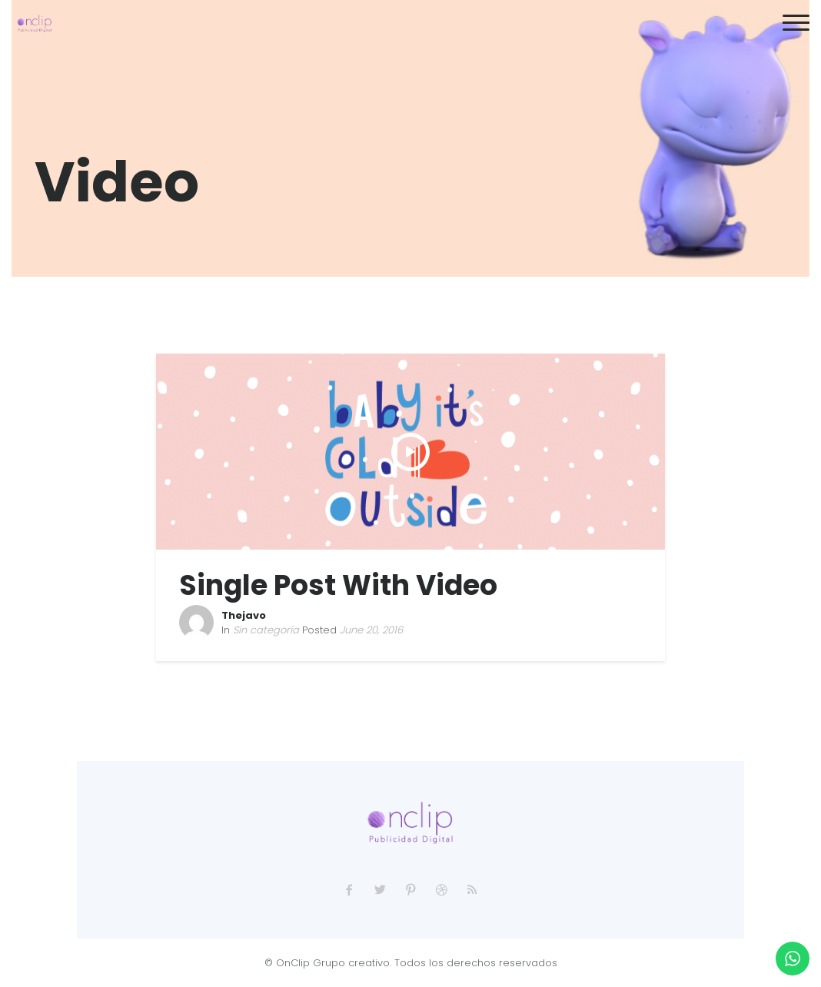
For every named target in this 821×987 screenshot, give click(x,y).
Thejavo (243, 615)
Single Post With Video (338, 585)
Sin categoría (266, 630)
